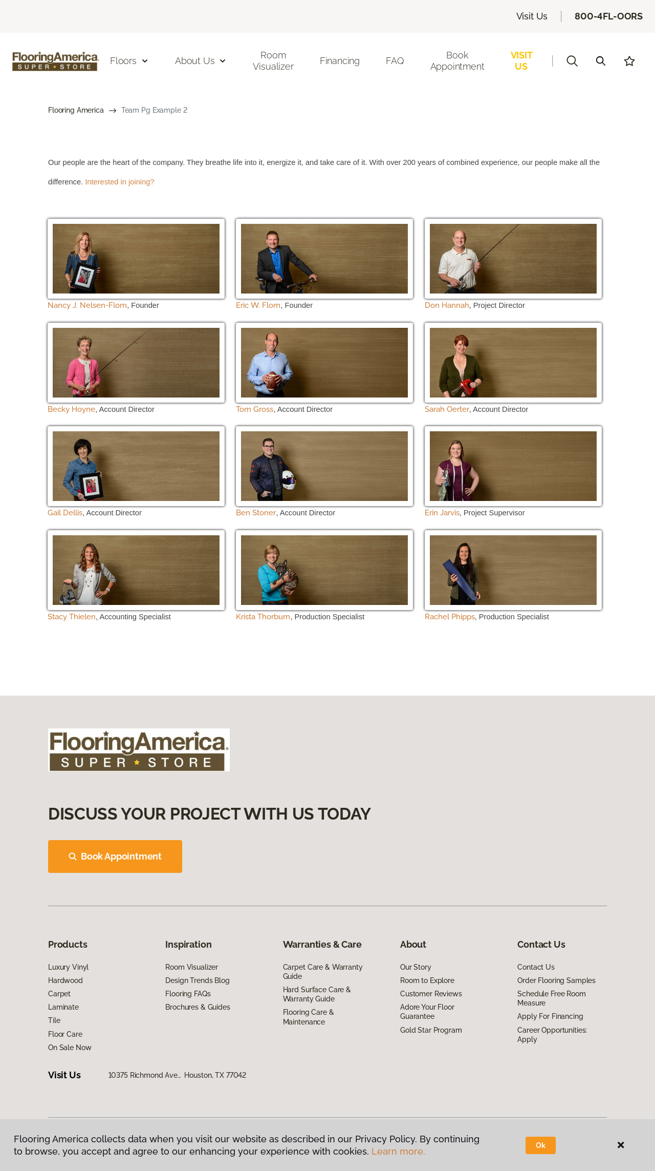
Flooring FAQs (187, 994)
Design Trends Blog (197, 980)
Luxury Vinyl (68, 967)
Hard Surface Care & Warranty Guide (317, 994)
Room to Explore (427, 980)
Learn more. (398, 1151)
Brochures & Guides (197, 1007)
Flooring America (76, 110)
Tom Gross (254, 409)
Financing (340, 60)
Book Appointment (457, 61)
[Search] (601, 61)
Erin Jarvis (442, 512)
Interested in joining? (119, 182)
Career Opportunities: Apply (552, 1034)
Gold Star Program (431, 1030)
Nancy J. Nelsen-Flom (87, 305)
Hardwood (65, 980)
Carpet (59, 994)
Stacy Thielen (72, 616)
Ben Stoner (256, 512)
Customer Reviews (431, 994)
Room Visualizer (273, 61)
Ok (540, 1145)
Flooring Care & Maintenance (308, 1017)
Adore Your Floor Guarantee (427, 1011)
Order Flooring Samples (556, 980)
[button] (572, 61)
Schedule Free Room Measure (551, 998)
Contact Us (536, 967)
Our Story (415, 967)
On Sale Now (69, 1047)
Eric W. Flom (258, 305)
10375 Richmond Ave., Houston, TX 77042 (177, 1075)
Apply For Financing (550, 1016)
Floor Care (65, 1034)
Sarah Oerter (447, 409)
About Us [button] (201, 60)
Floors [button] (129, 60)
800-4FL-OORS (609, 16)
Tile (54, 1020)
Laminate (63, 1007)
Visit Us (532, 16)
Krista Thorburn (263, 616)
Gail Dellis (65, 512)
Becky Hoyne (71, 409)
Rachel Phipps (450, 616)
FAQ (395, 60)
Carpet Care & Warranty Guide (323, 971)
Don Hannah (447, 305)
